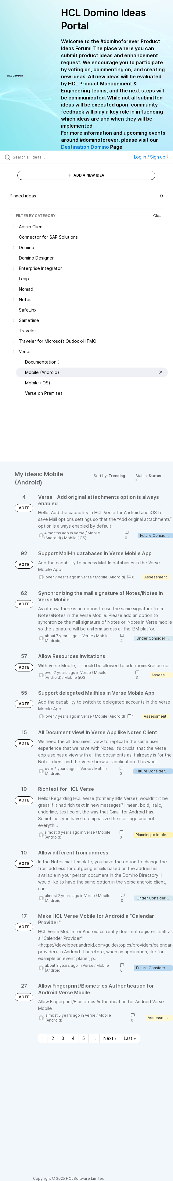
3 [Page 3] (63, 1038)
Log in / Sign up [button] (151, 156)
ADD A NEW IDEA (86, 175)
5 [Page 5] (83, 1038)
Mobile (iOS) (75, 538)
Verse (79, 533)
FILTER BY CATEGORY (33, 215)
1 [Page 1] (43, 1038)
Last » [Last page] (130, 1038)
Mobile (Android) (110, 577)
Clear (158, 215)
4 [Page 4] (73, 1038)
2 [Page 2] (53, 1038)
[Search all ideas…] (47, 157)
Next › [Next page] (109, 1038)
